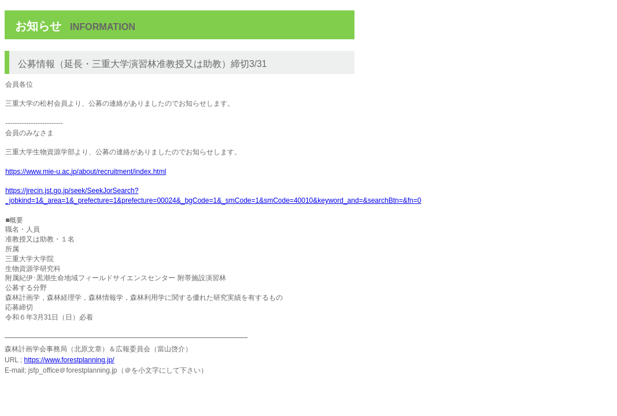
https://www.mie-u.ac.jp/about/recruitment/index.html (85, 172)
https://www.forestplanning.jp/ (69, 360)
